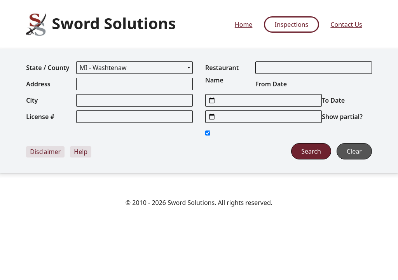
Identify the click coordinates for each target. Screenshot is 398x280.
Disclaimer (45, 151)
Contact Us (346, 24)
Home (244, 24)
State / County (47, 67)
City (32, 100)
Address (38, 84)
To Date (333, 100)
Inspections (292, 24)
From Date (271, 84)
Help (80, 151)
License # (40, 116)
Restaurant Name (222, 73)
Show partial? (342, 116)
